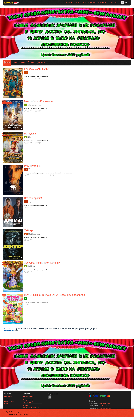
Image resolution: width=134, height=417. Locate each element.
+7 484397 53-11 (103, 406)
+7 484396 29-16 (104, 403)
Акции (84, 2)
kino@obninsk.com (106, 408)
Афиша (77, 2)
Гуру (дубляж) (32, 165)
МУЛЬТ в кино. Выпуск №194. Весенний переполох (54, 294)
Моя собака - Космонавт (38, 101)
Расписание (69, 2)
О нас (111, 2)
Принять (12, 414)
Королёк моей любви (36, 69)
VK (49, 397)
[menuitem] (69, 2)
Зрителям (91, 2)
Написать (67, 334)
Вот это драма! (33, 198)
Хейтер (28, 230)
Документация (102, 2)
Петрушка (30, 133)
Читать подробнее (22, 414)
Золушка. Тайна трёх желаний (42, 262)
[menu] (67, 2)
